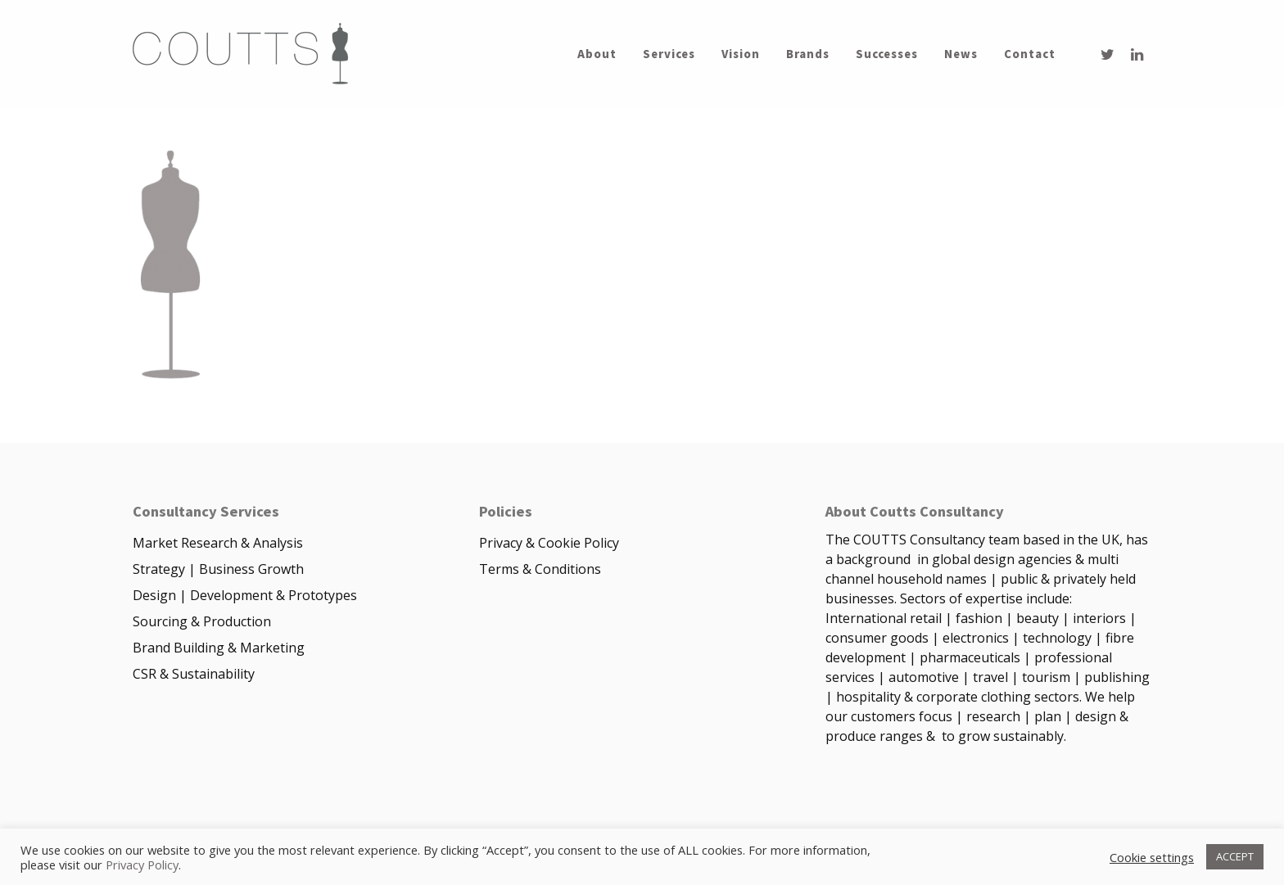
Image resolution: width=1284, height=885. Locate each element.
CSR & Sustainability (194, 674)
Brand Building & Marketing (219, 648)
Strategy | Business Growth (218, 569)
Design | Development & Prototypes (245, 595)
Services (669, 54)
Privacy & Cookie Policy (549, 543)
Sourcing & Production (202, 621)
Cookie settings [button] (1152, 857)
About (597, 54)
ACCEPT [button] (1235, 856)
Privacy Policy (142, 864)
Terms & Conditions (540, 569)
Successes (887, 54)
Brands (808, 54)
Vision (740, 54)
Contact (1030, 54)
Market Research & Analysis (218, 543)
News (961, 54)
